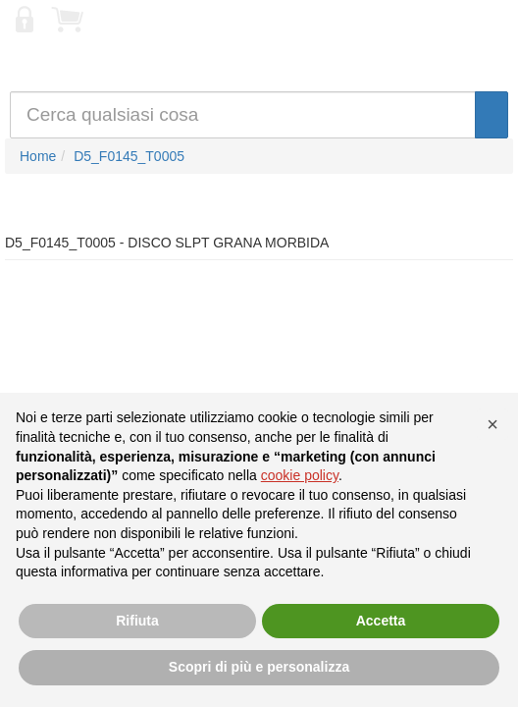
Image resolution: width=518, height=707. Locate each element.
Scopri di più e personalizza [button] (259, 667)
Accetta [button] (381, 620)
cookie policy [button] (299, 475)
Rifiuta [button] (137, 620)
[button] (492, 424)
